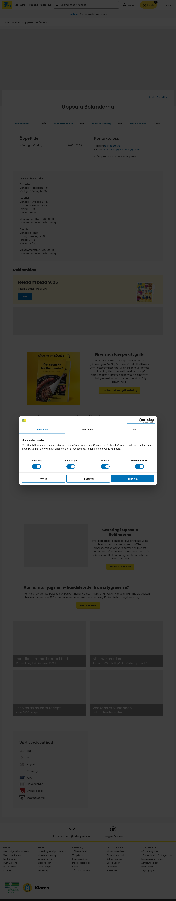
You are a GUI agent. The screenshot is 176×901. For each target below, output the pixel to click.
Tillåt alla (133, 478)
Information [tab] (88, 429)
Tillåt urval (88, 478)
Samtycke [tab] (42, 429)
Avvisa (43, 478)
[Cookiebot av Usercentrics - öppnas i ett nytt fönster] (141, 420)
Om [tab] (134, 429)
